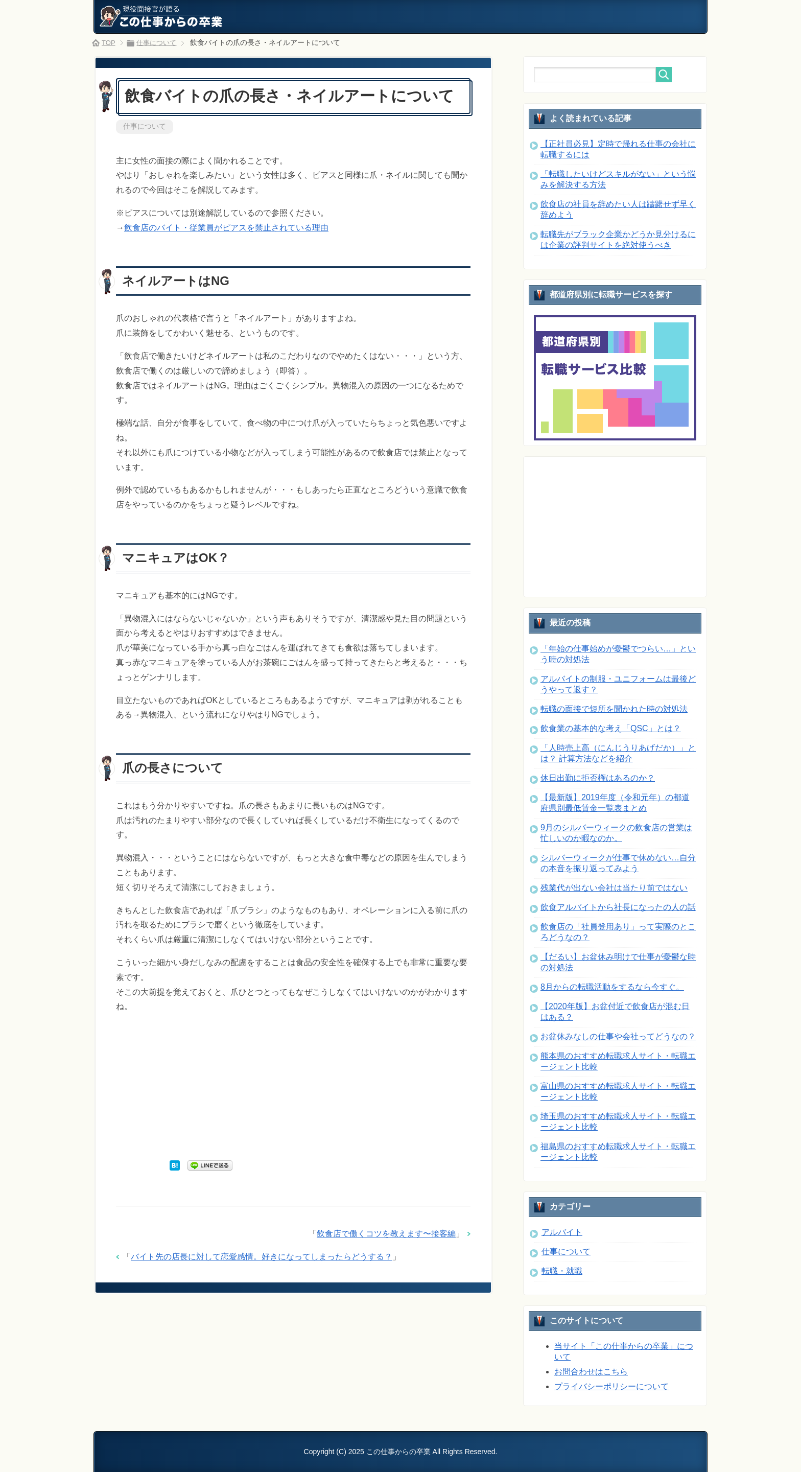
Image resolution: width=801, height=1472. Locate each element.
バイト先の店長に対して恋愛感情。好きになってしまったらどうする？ (261, 1257)
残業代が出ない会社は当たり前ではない (614, 887)
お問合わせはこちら (591, 1371)
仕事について (144, 127)
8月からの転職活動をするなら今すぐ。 (612, 987)
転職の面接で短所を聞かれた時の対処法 (614, 709)
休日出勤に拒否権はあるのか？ (597, 778)
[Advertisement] (293, 1087)
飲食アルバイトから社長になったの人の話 (618, 907)
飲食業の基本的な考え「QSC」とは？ (610, 728)
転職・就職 (561, 1271)
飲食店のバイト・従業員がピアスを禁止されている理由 (226, 228)
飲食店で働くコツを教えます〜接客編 (386, 1234)
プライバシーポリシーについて (611, 1386)
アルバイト (561, 1232)
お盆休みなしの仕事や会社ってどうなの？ (618, 1036)
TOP (109, 42)
